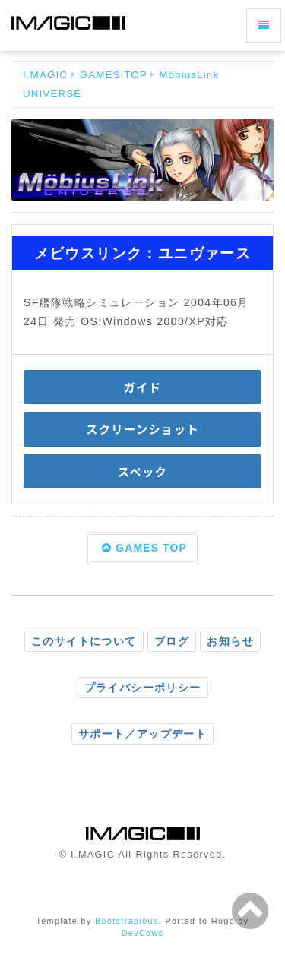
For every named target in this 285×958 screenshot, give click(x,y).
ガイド (143, 386)
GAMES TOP (113, 75)
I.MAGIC (45, 75)
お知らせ (230, 641)
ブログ (171, 641)
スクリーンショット (142, 428)
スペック (142, 471)
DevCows (143, 932)
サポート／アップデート (142, 734)
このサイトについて (84, 641)
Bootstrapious (127, 920)
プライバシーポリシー (142, 687)
